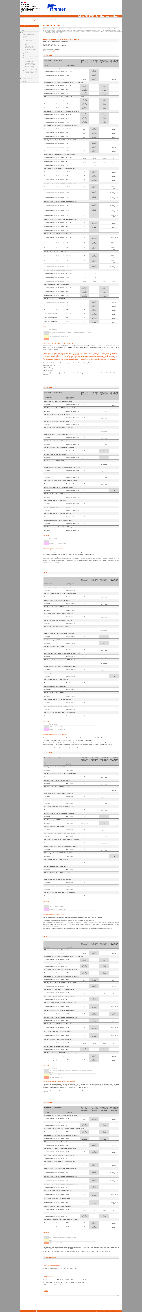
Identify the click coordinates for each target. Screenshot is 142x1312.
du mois (25, 36)
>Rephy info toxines (55, 20)
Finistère (27, 52)
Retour (46, 1290)
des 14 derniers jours (28, 34)
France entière (28, 40)
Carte (23, 30)
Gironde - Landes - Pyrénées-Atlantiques (30, 64)
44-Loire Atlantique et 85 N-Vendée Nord (31, 57)
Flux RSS (24, 81)
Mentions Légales (31, 1311)
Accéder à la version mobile (44, 1311)
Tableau (49, 55)
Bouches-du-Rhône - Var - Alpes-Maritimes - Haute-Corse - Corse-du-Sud (31, 71)
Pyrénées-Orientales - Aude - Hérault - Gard (30, 67)
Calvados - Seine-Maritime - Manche (29, 47)
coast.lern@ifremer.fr (53, 51)
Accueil (45, 20)
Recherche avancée (27, 78)
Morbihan (27, 54)
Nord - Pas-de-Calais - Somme (30, 43)
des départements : (28, 37)
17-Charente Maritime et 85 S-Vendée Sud (31, 60)
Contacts (24, 1311)
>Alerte (48, 20)
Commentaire (51, 1257)
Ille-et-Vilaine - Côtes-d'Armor (30, 50)
